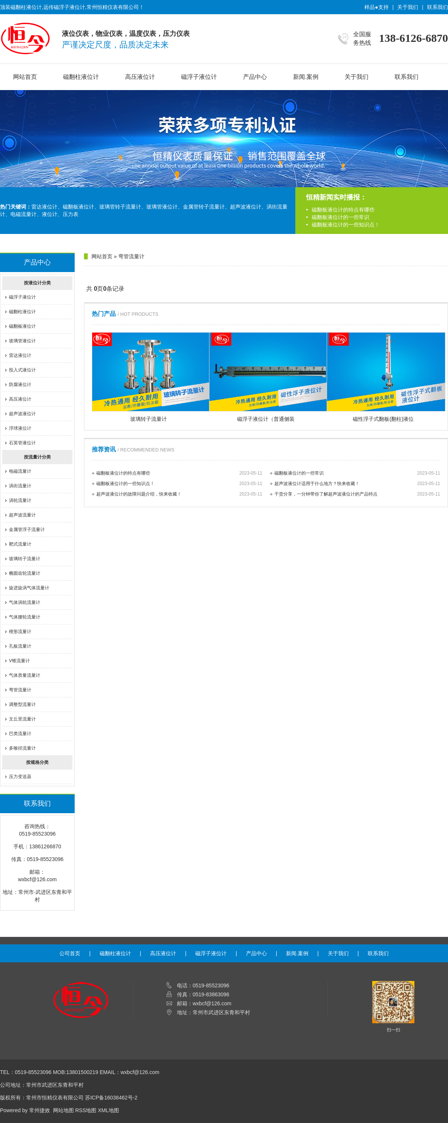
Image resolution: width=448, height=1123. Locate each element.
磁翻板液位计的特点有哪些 (343, 210)
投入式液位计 (22, 370)
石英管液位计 (22, 442)
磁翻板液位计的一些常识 (340, 217)
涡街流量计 (20, 485)
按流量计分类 (37, 457)
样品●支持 (376, 7)
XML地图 (108, 1110)
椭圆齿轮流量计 (24, 573)
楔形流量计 (20, 631)
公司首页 (69, 953)
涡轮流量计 (20, 500)
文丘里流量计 (22, 719)
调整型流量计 (22, 704)
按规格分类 (37, 762)
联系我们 (437, 7)
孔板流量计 (20, 646)
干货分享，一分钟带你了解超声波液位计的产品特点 (357, 494)
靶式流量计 (20, 544)
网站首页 (25, 77)
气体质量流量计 (24, 675)
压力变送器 (20, 776)
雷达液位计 (20, 355)
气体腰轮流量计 (24, 617)
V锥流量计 (19, 660)
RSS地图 (86, 1110)
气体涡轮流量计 (24, 602)
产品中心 (255, 77)
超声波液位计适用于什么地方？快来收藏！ (357, 483)
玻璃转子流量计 (24, 558)
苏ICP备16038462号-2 (111, 1098)
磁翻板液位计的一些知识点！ (346, 225)
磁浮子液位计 (199, 77)
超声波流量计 (22, 515)
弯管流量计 (20, 689)
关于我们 (407, 7)
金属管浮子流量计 (27, 529)
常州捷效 (39, 1110)
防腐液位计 (20, 384)
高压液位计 (140, 77)
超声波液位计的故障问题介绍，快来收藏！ (179, 494)
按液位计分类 (37, 283)
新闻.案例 (305, 77)
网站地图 (63, 1110)
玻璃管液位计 (22, 340)
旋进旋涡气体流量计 (29, 587)
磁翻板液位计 (22, 326)
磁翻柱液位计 (81, 77)
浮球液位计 (20, 428)
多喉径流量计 (22, 748)
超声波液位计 (22, 413)
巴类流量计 (20, 733)
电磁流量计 (20, 471)
